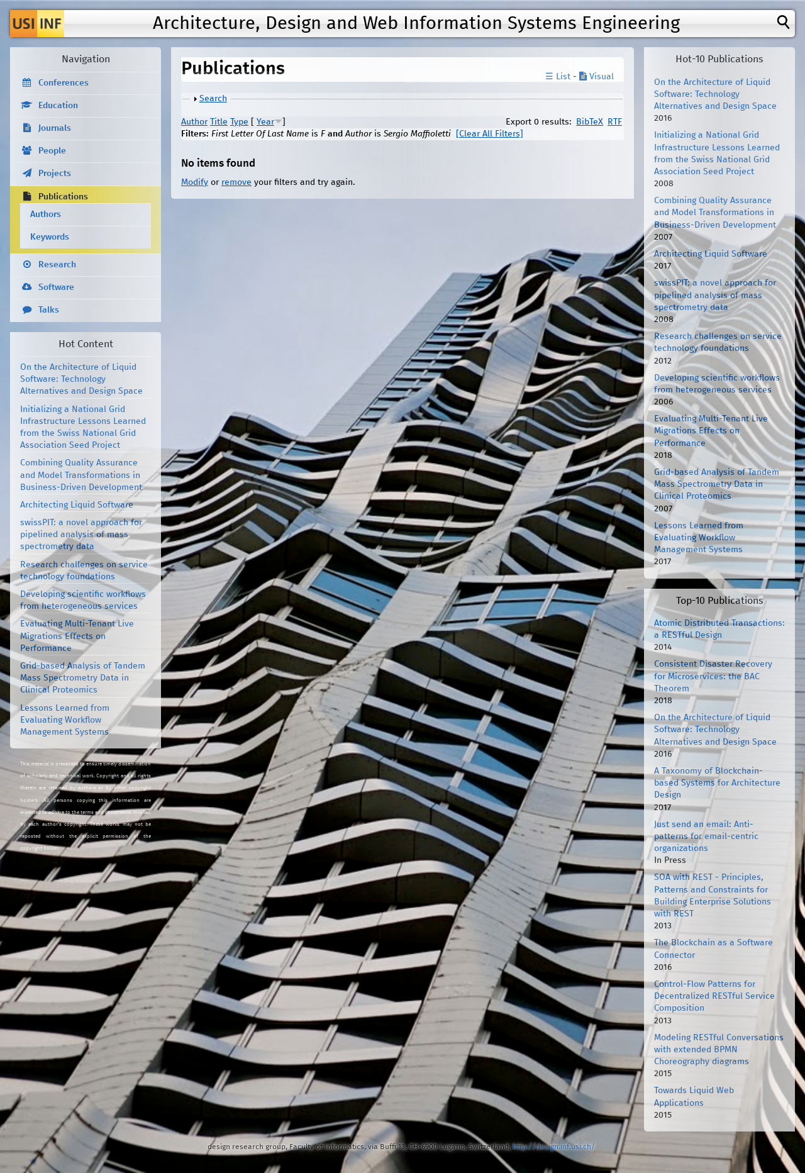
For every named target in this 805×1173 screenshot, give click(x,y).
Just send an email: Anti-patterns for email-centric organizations (706, 836)
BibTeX (589, 122)
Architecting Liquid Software (76, 505)
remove (236, 182)
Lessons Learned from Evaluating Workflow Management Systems (64, 720)
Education (58, 105)
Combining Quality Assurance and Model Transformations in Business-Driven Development (81, 475)
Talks (48, 310)
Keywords (49, 237)
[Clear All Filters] (489, 134)
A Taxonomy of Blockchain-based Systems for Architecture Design (717, 783)
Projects (54, 173)
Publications (63, 196)
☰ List (557, 76)
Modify (194, 182)
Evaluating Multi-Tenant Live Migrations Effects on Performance (77, 636)
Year (265, 122)
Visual (596, 76)
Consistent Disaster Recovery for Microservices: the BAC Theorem (713, 676)
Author (194, 122)
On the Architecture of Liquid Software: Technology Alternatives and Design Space (81, 379)
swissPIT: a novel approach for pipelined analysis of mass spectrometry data (81, 534)
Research (57, 264)
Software (56, 287)
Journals (54, 128)
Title (219, 122)
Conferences (63, 83)
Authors (45, 214)
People (52, 151)
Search (213, 98)
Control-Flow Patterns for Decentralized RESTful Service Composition (714, 996)
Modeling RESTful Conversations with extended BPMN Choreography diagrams (719, 1049)
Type (239, 122)
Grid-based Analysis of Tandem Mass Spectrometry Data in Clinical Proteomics (82, 678)
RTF (615, 122)
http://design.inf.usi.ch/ (554, 1146)
